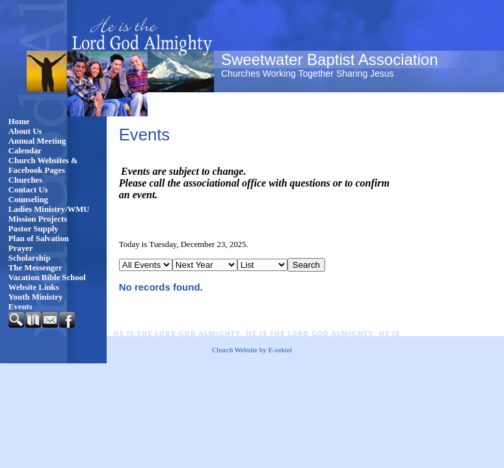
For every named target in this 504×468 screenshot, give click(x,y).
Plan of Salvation (38, 238)
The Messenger (35, 267)
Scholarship (29, 258)
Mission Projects (37, 219)
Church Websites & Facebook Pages (43, 165)
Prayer (20, 248)
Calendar (25, 150)
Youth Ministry (35, 297)
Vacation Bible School (47, 277)
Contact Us (28, 189)
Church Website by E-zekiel (252, 350)
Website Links (33, 287)
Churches (25, 180)
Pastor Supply (33, 228)
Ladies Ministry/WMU (49, 209)
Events (20, 306)
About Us (25, 131)
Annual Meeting (37, 141)
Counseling (28, 199)
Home (19, 121)
